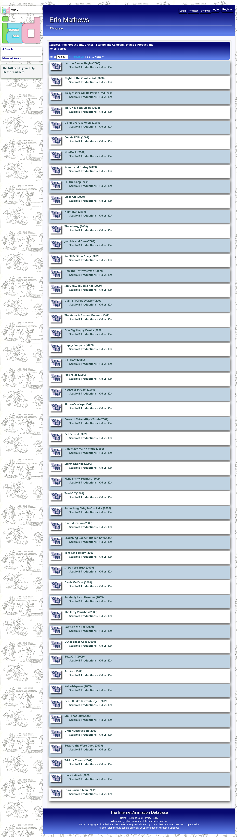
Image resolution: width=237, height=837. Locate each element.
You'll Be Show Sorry (78, 256)
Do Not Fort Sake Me (78, 122)
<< (70, 57)
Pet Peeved (72, 434)
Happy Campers (75, 345)
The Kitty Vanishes (77, 612)
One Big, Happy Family (79, 330)
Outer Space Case (76, 642)
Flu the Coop (73, 182)
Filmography (56, 28)
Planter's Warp (74, 404)
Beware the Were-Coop (79, 745)
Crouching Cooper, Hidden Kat (84, 538)
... (93, 57)
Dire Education (74, 523)
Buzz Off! (70, 656)
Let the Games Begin (78, 63)
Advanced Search (11, 58)
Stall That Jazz (74, 716)
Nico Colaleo (157, 824)
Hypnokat (71, 211)
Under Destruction (77, 731)
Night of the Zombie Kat (80, 78)
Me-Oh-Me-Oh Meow (78, 108)
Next (97, 57)
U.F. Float (71, 360)
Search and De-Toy (76, 167)
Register (227, 9)
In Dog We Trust (75, 567)
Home (123, 818)
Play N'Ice (71, 375)
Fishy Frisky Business (78, 478)
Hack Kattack (73, 775)
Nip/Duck (71, 152)
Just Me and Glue (76, 241)
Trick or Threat (74, 760)
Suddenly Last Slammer (80, 597)
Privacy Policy (151, 818)
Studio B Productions (83, 67)
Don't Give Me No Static (80, 449)
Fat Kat (69, 671)
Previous (78, 57)
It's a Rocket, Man (76, 790)
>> (103, 57)
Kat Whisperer (74, 686)
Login (215, 9)
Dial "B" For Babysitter (79, 300)
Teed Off (70, 493)
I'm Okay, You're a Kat (79, 286)
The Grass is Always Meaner (83, 315)
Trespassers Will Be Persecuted (85, 93)
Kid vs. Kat (105, 67)
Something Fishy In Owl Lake (83, 508)
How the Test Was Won (79, 271)
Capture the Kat (75, 627)
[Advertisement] (20, 99)
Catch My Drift (74, 582)
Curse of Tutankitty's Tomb (82, 419)
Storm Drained (74, 464)
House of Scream (75, 389)
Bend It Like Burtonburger (82, 701)
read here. (18, 72)
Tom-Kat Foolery (75, 553)
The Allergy (72, 226)
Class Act (70, 197)
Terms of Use (135, 818)
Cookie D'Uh (72, 137)
